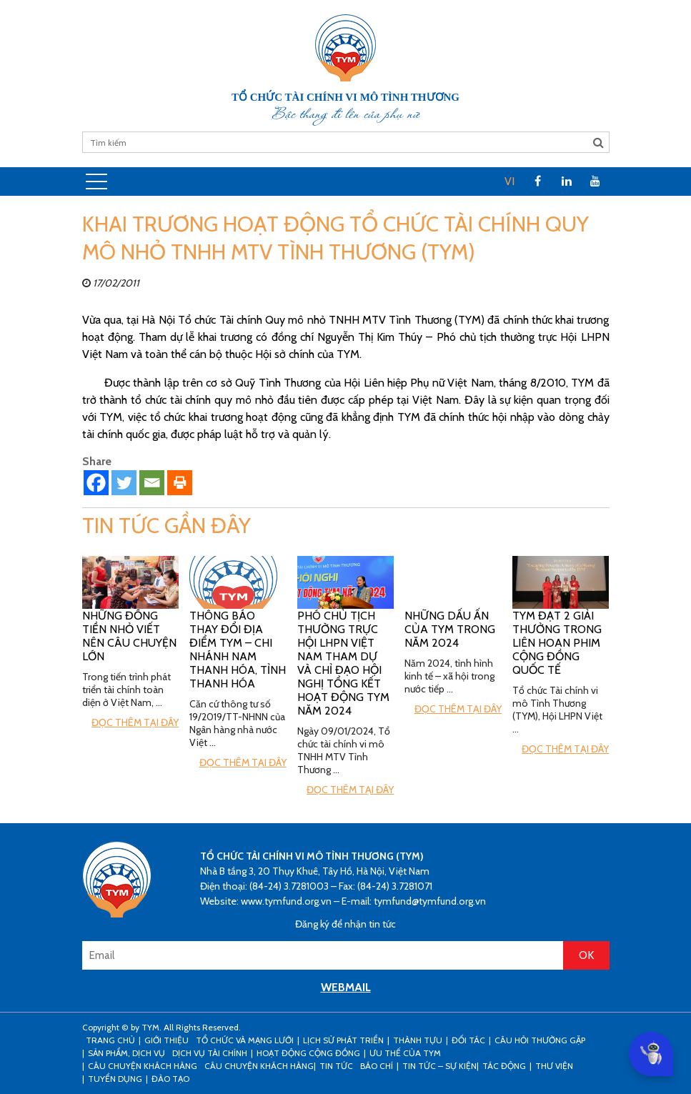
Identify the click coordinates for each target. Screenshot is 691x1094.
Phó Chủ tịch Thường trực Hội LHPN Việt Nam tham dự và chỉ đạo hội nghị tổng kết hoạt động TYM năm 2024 (343, 663)
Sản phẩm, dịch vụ (126, 1053)
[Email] (151, 482)
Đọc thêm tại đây (135, 722)
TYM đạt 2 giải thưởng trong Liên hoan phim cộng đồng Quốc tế (557, 643)
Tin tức (336, 1065)
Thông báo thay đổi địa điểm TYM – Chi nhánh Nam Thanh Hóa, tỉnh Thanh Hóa (237, 649)
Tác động (504, 1065)
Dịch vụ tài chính (209, 1053)
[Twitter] (123, 482)
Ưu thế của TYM (405, 1053)
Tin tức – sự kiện (439, 1065)
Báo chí (376, 1065)
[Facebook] (96, 482)
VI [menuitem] (509, 181)
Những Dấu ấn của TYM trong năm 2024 (449, 629)
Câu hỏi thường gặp (539, 1040)
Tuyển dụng (115, 1078)
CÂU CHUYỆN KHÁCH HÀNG (142, 1065)
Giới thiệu (166, 1040)
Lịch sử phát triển (343, 1040)
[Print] (179, 482)
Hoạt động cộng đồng (308, 1053)
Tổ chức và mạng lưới (245, 1040)
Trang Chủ (110, 1040)
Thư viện (554, 1065)
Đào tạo (170, 1078)
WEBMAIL (346, 987)
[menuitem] (509, 181)
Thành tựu (417, 1040)
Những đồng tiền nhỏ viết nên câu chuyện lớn (129, 636)
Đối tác (468, 1040)
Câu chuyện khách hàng (259, 1065)
